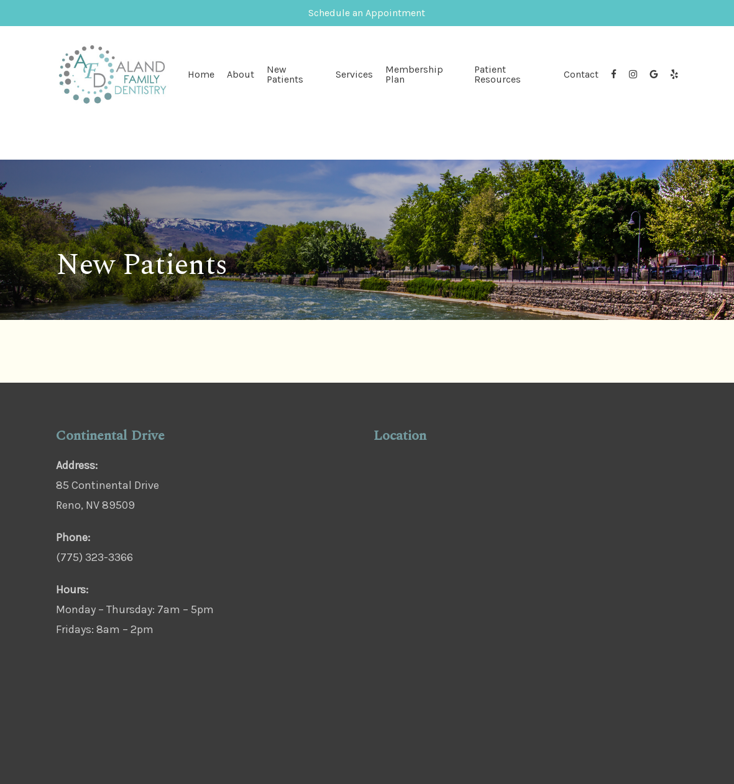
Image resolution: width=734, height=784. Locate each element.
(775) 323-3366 (94, 557)
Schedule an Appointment (366, 13)
